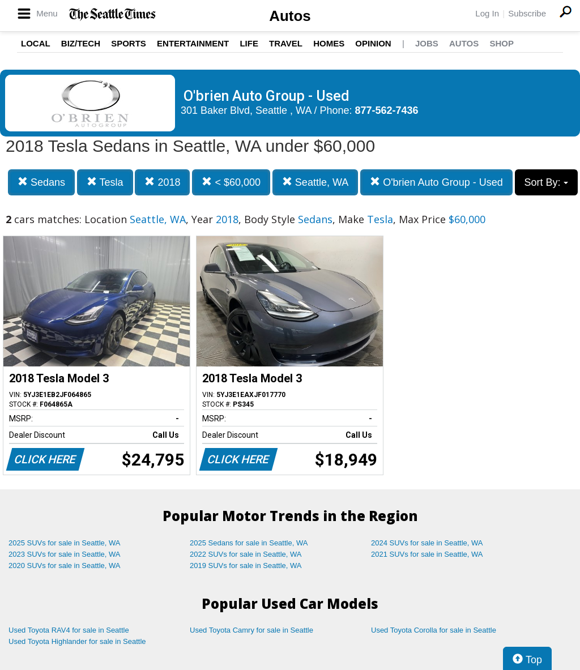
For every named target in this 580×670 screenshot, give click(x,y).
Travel (285, 43)
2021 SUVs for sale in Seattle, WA (427, 554)
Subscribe (527, 13)
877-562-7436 (387, 110)
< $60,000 (231, 182)
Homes (328, 43)
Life (249, 43)
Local (35, 43)
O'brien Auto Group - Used (436, 182)
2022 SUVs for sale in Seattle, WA (246, 554)
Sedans (41, 182)
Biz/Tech (80, 43)
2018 (162, 182)
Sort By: (546, 182)
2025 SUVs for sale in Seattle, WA (64, 543)
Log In (487, 13)
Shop (501, 43)
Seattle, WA (315, 182)
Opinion (373, 43)
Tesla (105, 182)
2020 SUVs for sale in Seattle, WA (64, 565)
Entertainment (193, 43)
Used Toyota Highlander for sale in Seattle (77, 641)
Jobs (426, 43)
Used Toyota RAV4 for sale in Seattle (68, 630)
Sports (128, 43)
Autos (290, 15)
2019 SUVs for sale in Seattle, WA (246, 565)
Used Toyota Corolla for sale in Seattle (433, 630)
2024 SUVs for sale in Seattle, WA (427, 543)
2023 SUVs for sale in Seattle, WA (64, 554)
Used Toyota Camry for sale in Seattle (251, 630)
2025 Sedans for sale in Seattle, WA (249, 543)
